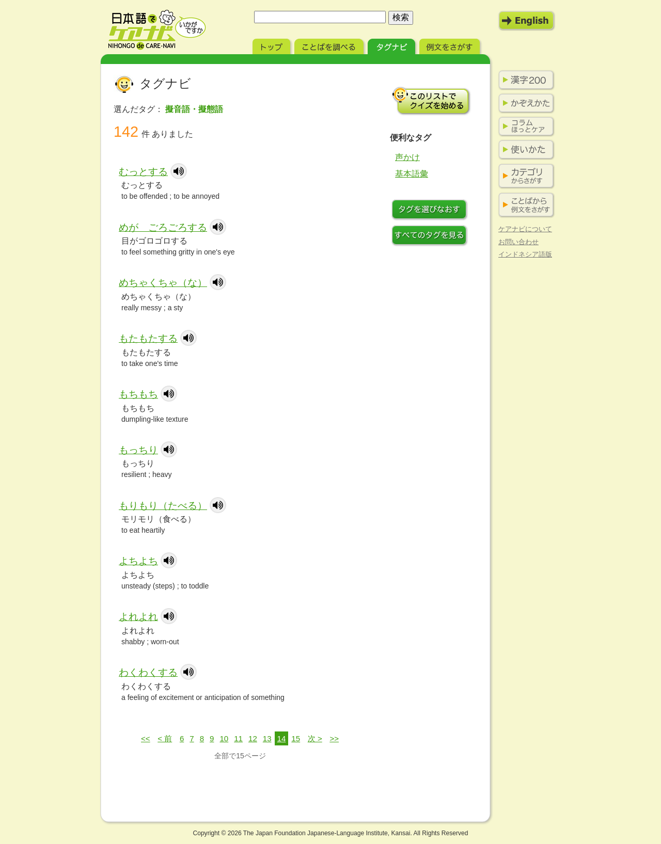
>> (334, 738)
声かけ (407, 157)
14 (281, 738)
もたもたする (148, 338)
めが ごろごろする (163, 227)
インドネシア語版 (525, 254)
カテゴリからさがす (524, 176)
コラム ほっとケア (524, 126)
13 (267, 738)
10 (223, 738)
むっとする (143, 171)
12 (252, 738)
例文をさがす (450, 45)
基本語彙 (411, 173)
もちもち (138, 394)
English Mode (527, 20)
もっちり (138, 449)
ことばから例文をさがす (524, 205)
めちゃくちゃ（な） (163, 282)
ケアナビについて (525, 229)
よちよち (138, 560)
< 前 (165, 738)
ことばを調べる (330, 45)
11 (238, 738)
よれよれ (138, 616)
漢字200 (524, 80)
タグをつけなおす (431, 211)
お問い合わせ (518, 242)
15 (295, 738)
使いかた (524, 149)
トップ (272, 45)
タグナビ (392, 45)
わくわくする (148, 672)
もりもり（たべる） (163, 505)
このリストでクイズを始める (431, 100)
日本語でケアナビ (157, 30)
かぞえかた (524, 103)
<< (145, 738)
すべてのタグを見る (431, 236)
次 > (315, 738)
